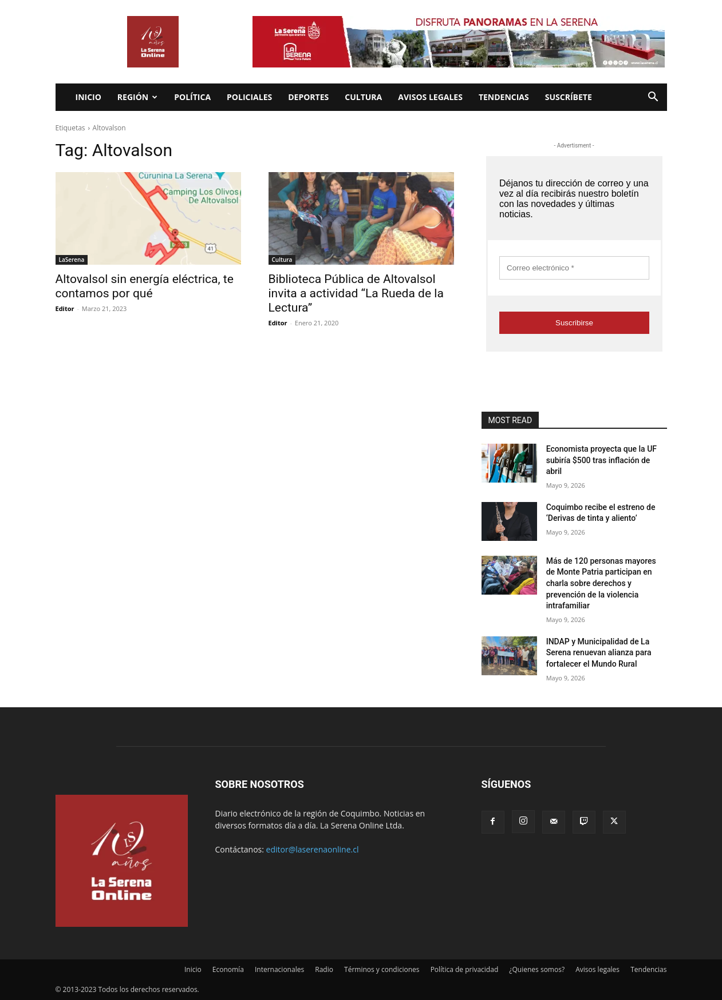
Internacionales (279, 969)
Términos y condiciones (381, 969)
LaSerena (72, 260)
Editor (65, 308)
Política (192, 96)
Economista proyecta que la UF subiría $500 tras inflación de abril (601, 460)
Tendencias (504, 96)
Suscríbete (568, 96)
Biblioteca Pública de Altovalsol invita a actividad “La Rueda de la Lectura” (356, 293)
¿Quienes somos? (537, 969)
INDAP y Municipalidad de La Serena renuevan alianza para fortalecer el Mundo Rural (599, 652)
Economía (228, 969)
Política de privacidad (465, 969)
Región (137, 96)
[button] (653, 98)
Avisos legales (430, 96)
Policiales (249, 96)
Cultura (363, 96)
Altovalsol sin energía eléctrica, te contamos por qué (145, 286)
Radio (324, 969)
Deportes (308, 96)
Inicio (88, 96)
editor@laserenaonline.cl (312, 849)
